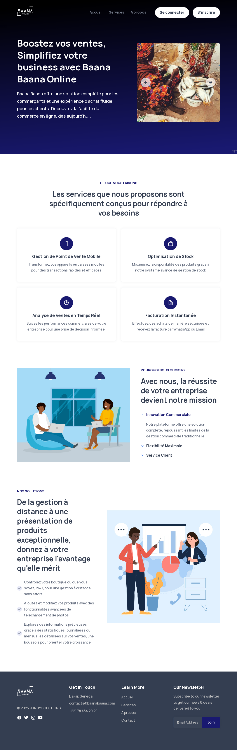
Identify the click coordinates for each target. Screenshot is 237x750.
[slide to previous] (146, 82)
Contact (128, 720)
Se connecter (172, 12)
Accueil (96, 12)
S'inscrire (206, 12)
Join (211, 722)
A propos (138, 12)
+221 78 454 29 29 (83, 710)
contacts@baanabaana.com (92, 703)
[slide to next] (211, 82)
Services (116, 12)
